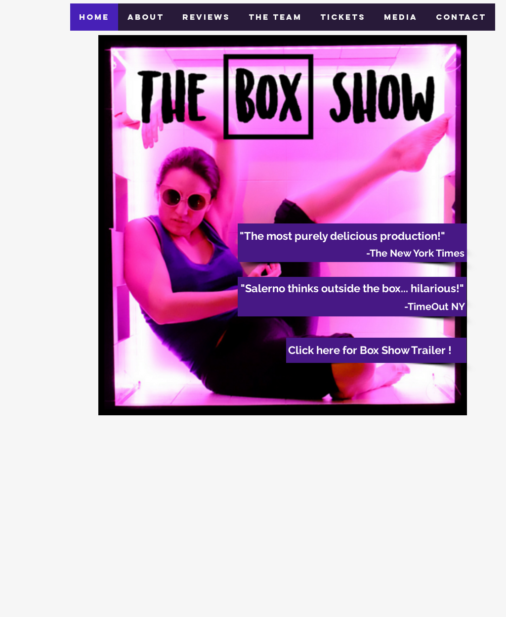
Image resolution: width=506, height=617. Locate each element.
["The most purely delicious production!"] (352, 236)
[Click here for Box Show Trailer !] (376, 350)
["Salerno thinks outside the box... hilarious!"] (352, 288)
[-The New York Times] (352, 253)
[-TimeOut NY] (352, 306)
